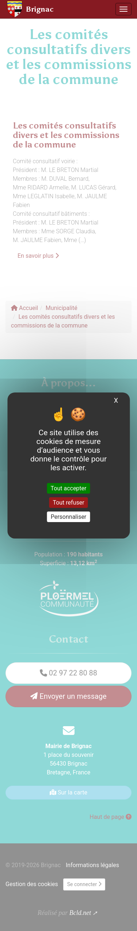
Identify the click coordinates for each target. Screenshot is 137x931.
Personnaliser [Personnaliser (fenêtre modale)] (69, 516)
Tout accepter (69, 487)
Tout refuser (68, 502)
